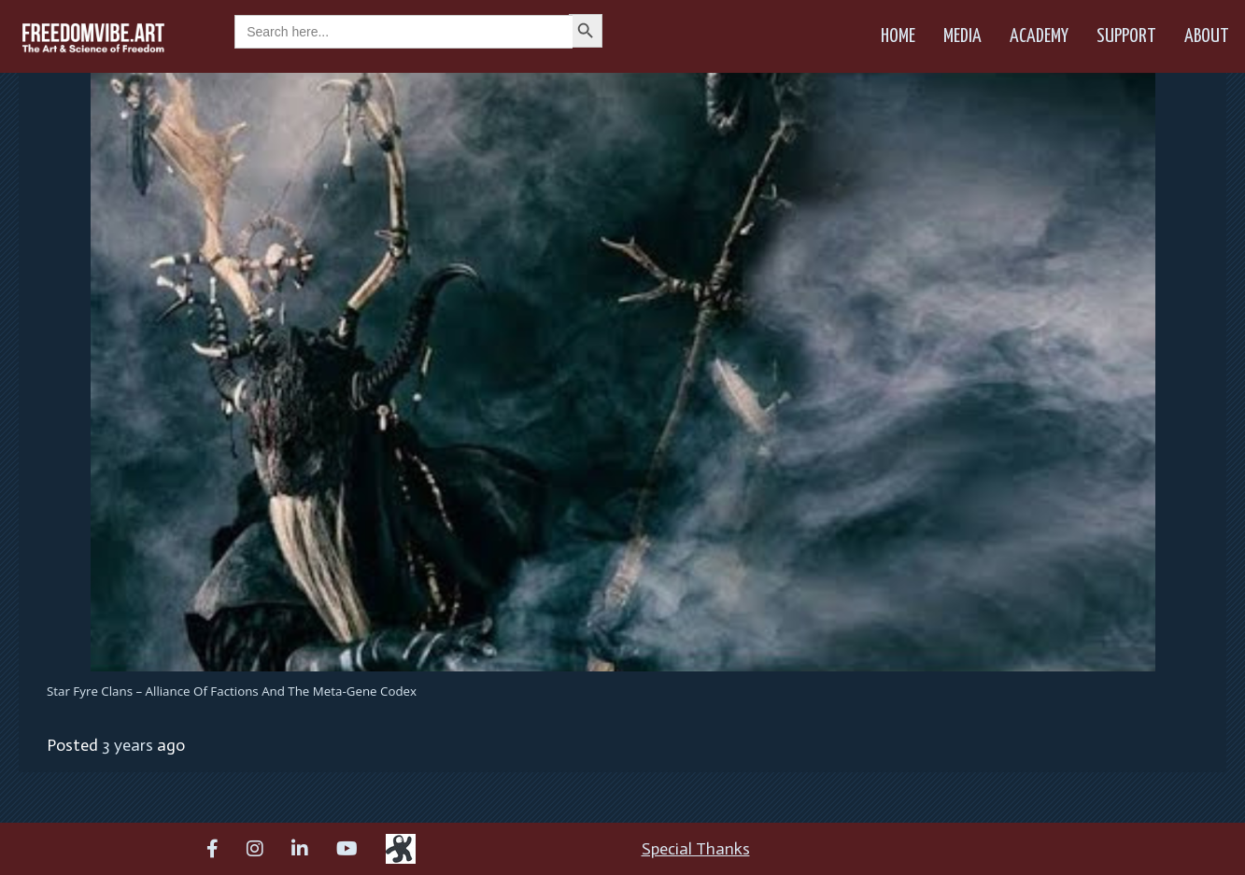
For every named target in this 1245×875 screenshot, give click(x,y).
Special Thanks (696, 849)
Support (1126, 36)
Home (898, 36)
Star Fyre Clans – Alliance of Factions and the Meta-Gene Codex (232, 691)
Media (962, 36)
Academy (1039, 36)
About (1206, 36)
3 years (127, 745)
